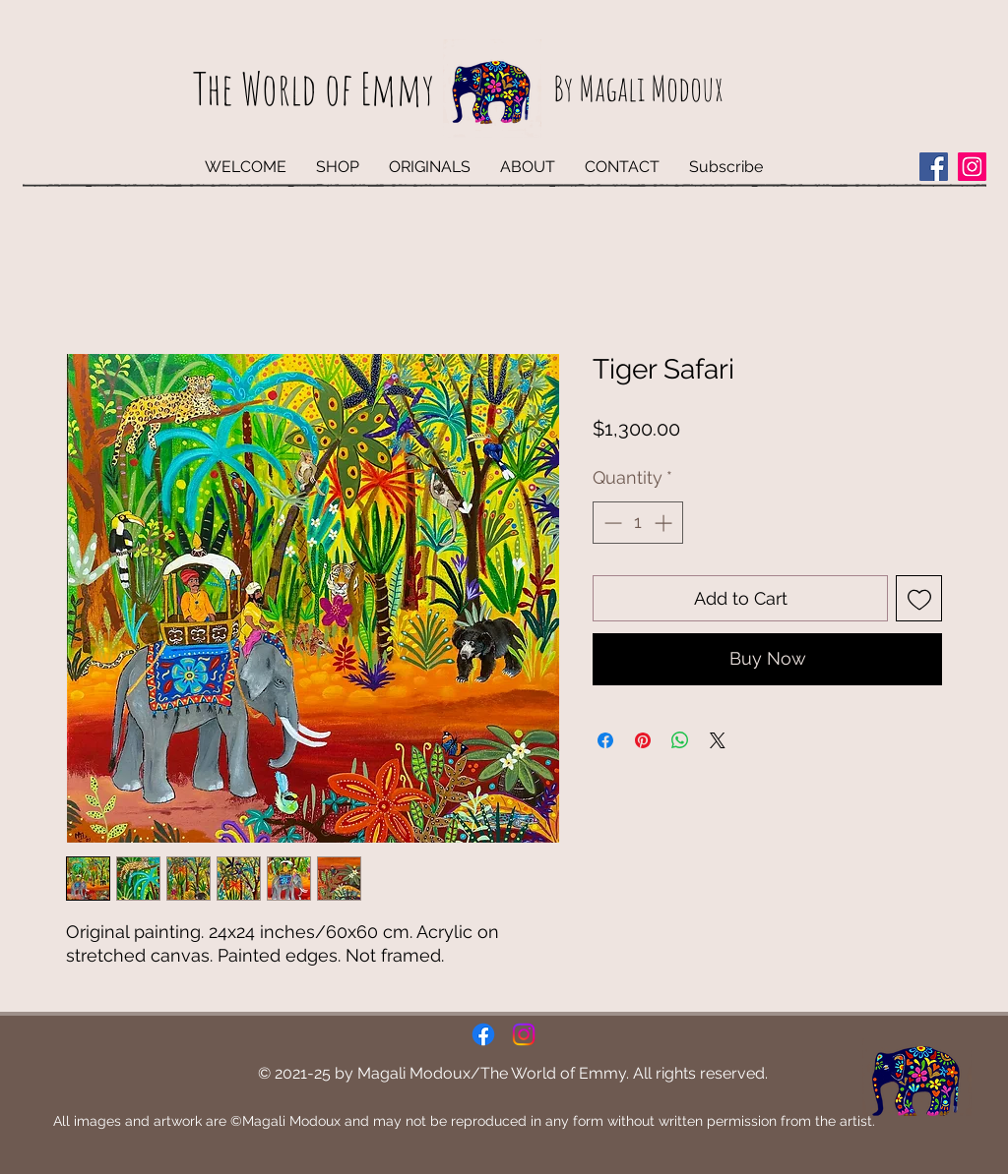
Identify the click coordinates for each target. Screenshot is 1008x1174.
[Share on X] (717, 740)
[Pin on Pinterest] (643, 740)
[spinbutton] (638, 522)
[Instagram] (972, 166)
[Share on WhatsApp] (680, 740)
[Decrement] (611, 522)
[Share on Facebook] (605, 740)
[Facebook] (933, 166)
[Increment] (665, 522)
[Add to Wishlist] (919, 598)
